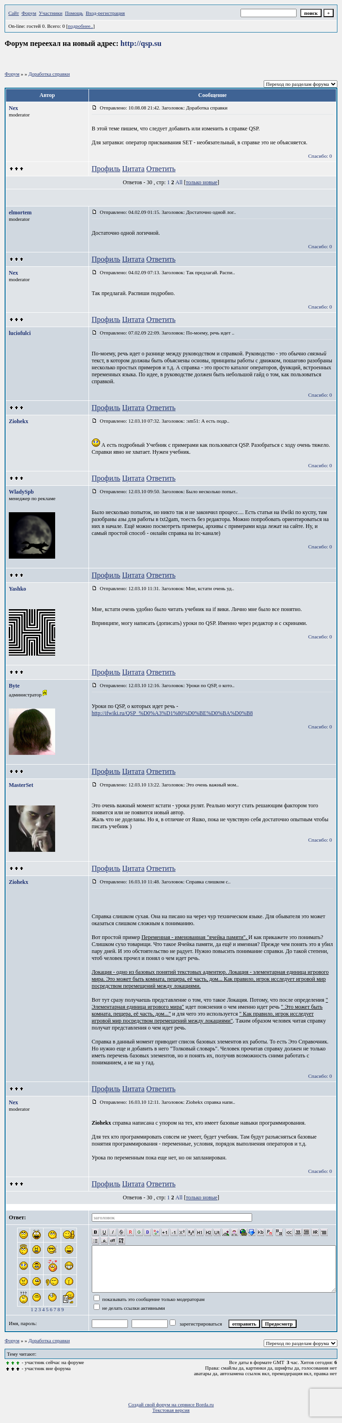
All (179, 182)
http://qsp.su (141, 43)
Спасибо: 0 (320, 156)
